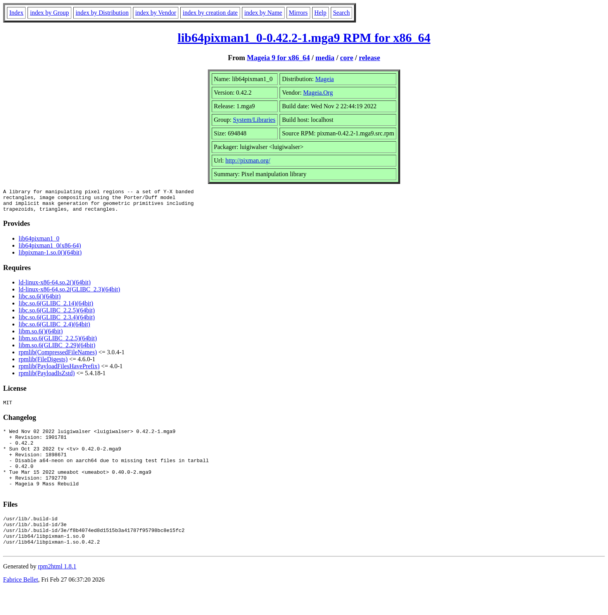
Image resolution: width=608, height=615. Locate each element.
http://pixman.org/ (247, 160)
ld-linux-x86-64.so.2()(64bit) (55, 287)
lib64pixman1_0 (39, 243)
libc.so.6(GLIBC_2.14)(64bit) (56, 308)
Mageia (324, 79)
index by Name (263, 12)
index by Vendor (155, 12)
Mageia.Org (318, 92)
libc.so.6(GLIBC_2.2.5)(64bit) (57, 315)
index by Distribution (102, 12)
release (369, 58)
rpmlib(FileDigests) (43, 363)
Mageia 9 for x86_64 (278, 58)
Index (16, 12)
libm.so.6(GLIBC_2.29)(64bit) (57, 349)
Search (341, 12)
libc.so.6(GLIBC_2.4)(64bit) (54, 329)
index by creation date (210, 12)
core (346, 58)
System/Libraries (254, 119)
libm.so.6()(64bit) (41, 336)
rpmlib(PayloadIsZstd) (47, 377)
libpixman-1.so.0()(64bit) (50, 257)
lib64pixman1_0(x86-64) (50, 250)
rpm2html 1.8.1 (57, 592)
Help (320, 12)
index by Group (49, 12)
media (325, 58)
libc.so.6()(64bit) (39, 301)
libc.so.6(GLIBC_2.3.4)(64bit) (57, 322)
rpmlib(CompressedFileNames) (58, 356)
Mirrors (298, 12)
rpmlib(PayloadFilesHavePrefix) (59, 370)
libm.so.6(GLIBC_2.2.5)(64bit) (58, 343)
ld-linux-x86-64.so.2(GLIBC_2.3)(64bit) (69, 294)
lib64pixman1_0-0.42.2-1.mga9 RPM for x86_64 (304, 38)
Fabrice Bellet (20, 605)
